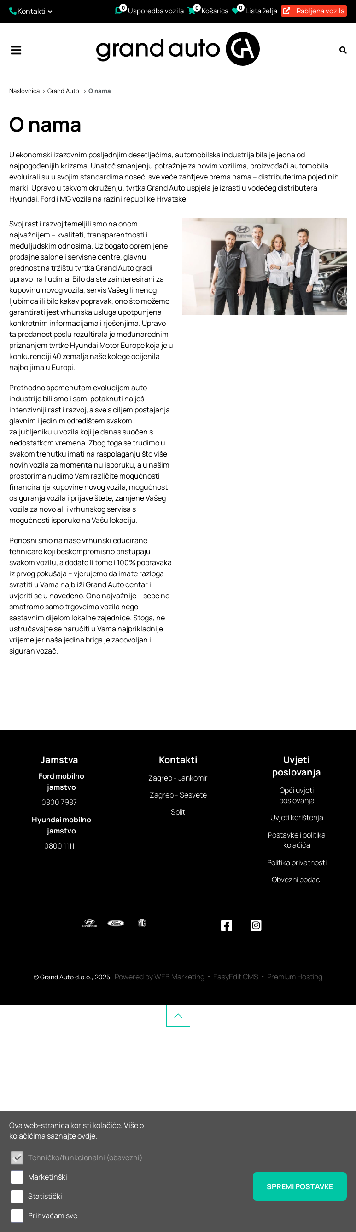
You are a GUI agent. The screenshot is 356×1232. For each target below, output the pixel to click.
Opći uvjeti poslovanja (297, 795)
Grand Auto (64, 91)
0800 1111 (59, 846)
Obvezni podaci (296, 879)
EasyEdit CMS (235, 977)
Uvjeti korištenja (296, 817)
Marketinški (47, 1177)
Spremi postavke (300, 1186)
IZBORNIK (16, 50)
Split (178, 812)
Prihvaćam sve (52, 1215)
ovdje (86, 1136)
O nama (99, 91)
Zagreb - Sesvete (178, 795)
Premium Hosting (294, 977)
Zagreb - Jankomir (178, 778)
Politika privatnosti (297, 862)
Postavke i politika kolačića (297, 840)
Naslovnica (24, 91)
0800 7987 (59, 802)
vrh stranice (178, 1016)
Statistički (45, 1196)
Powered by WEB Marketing (159, 977)
